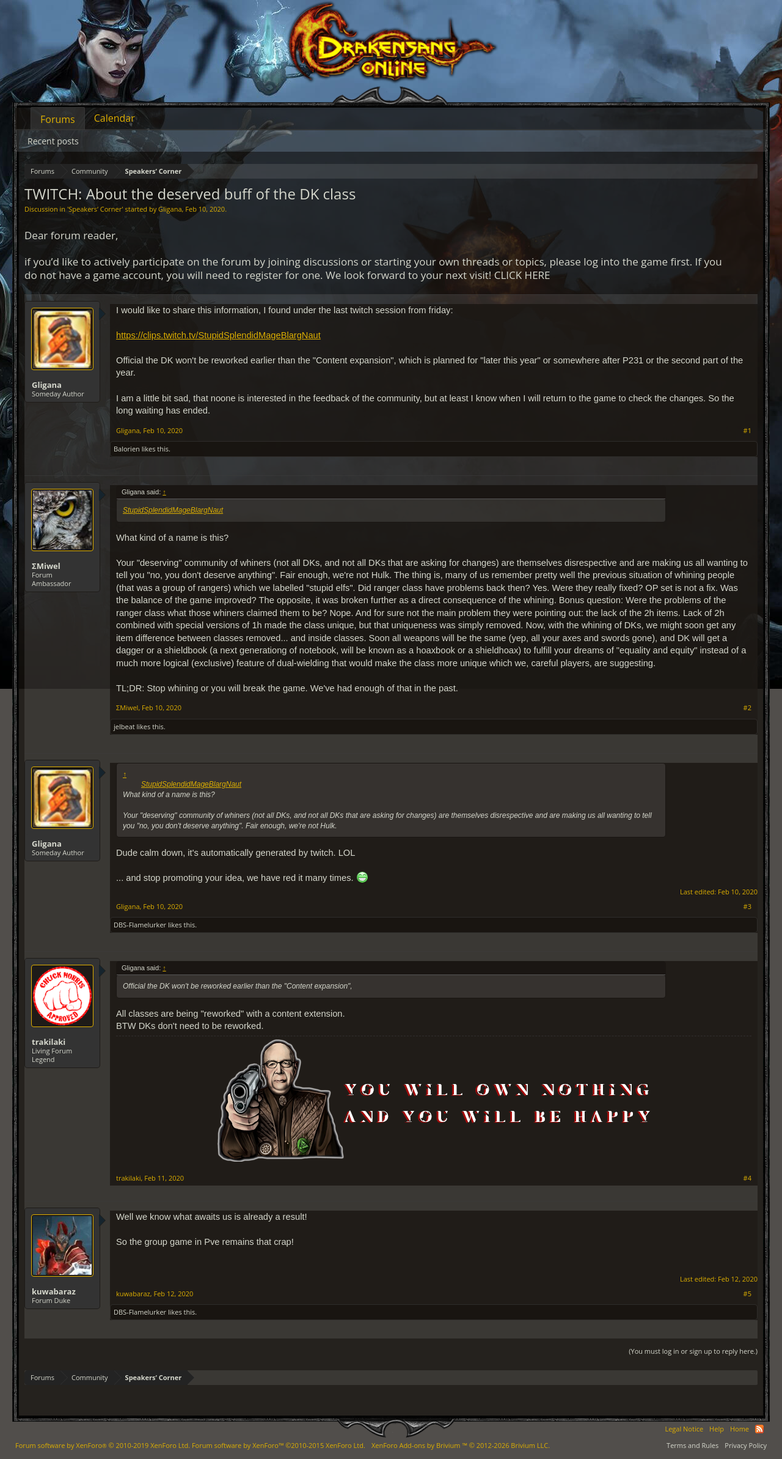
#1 (747, 430)
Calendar (114, 118)
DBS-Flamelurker (140, 924)
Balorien (127, 448)
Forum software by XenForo (102, 1445)
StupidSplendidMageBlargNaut (173, 510)
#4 (747, 1178)
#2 (747, 708)
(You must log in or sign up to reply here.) (693, 1351)
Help (716, 1428)
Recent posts (53, 141)
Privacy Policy (746, 1445)
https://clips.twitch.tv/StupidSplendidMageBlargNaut (218, 335)
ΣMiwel (46, 566)
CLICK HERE (522, 275)
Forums (57, 119)
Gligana (170, 208)
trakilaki (48, 1042)
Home (739, 1428)
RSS (759, 1429)
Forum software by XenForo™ (278, 1445)
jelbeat (124, 726)
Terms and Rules (692, 1445)
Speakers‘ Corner (95, 208)
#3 (747, 906)
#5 (747, 1294)
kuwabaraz (54, 1291)
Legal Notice (684, 1428)
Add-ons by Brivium (460, 1445)
